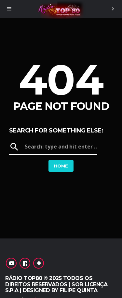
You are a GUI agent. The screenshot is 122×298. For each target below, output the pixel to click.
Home (61, 165)
